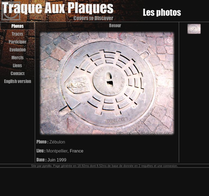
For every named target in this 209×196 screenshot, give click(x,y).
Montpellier (56, 151)
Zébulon (57, 142)
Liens (17, 65)
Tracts (17, 33)
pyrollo (46, 165)
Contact (17, 73)
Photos (17, 26)
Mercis (17, 57)
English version (17, 81)
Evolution (18, 49)
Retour (115, 25)
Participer (17, 41)
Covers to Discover (93, 18)
